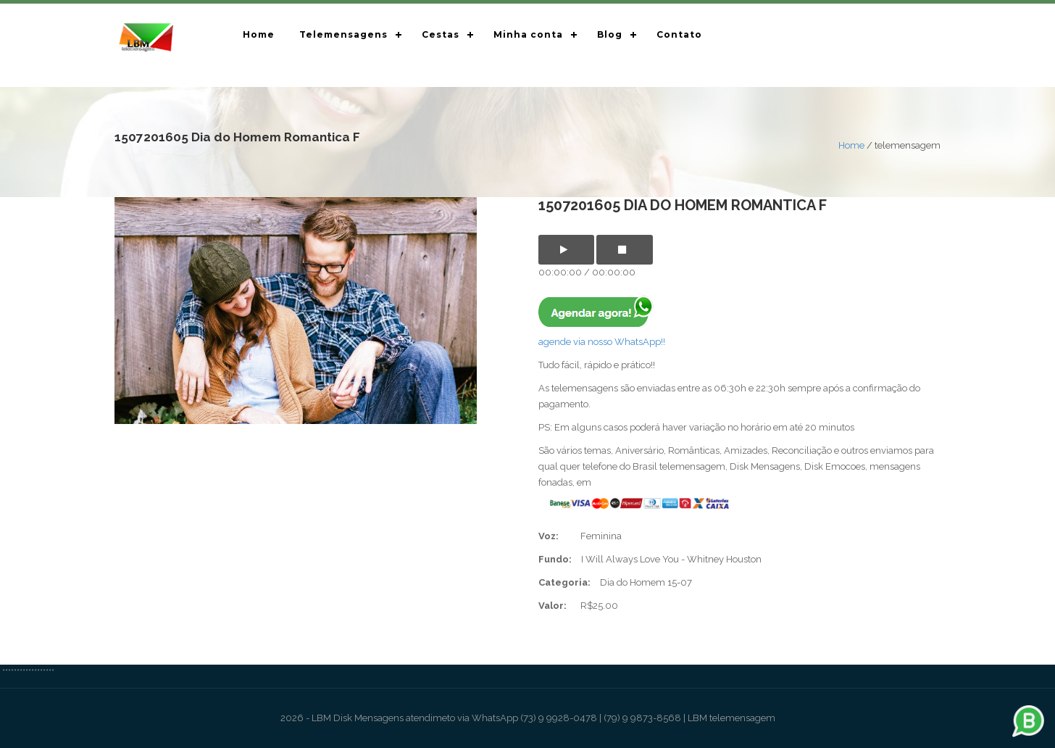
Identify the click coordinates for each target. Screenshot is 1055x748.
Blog (609, 34)
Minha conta (528, 34)
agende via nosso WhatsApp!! (601, 341)
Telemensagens (343, 34)
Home (259, 34)
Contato (679, 34)
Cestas (440, 34)
